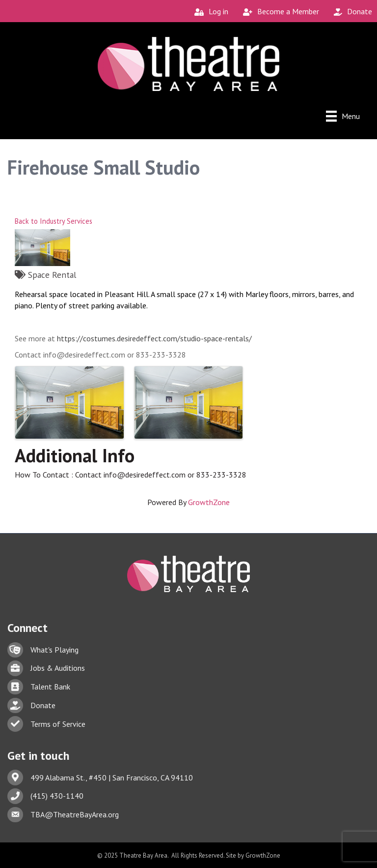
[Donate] (350, 11)
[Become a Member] (278, 11)
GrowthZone (209, 502)
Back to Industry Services (53, 221)
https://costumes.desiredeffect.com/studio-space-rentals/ (154, 338)
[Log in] (208, 11)
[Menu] (343, 116)
